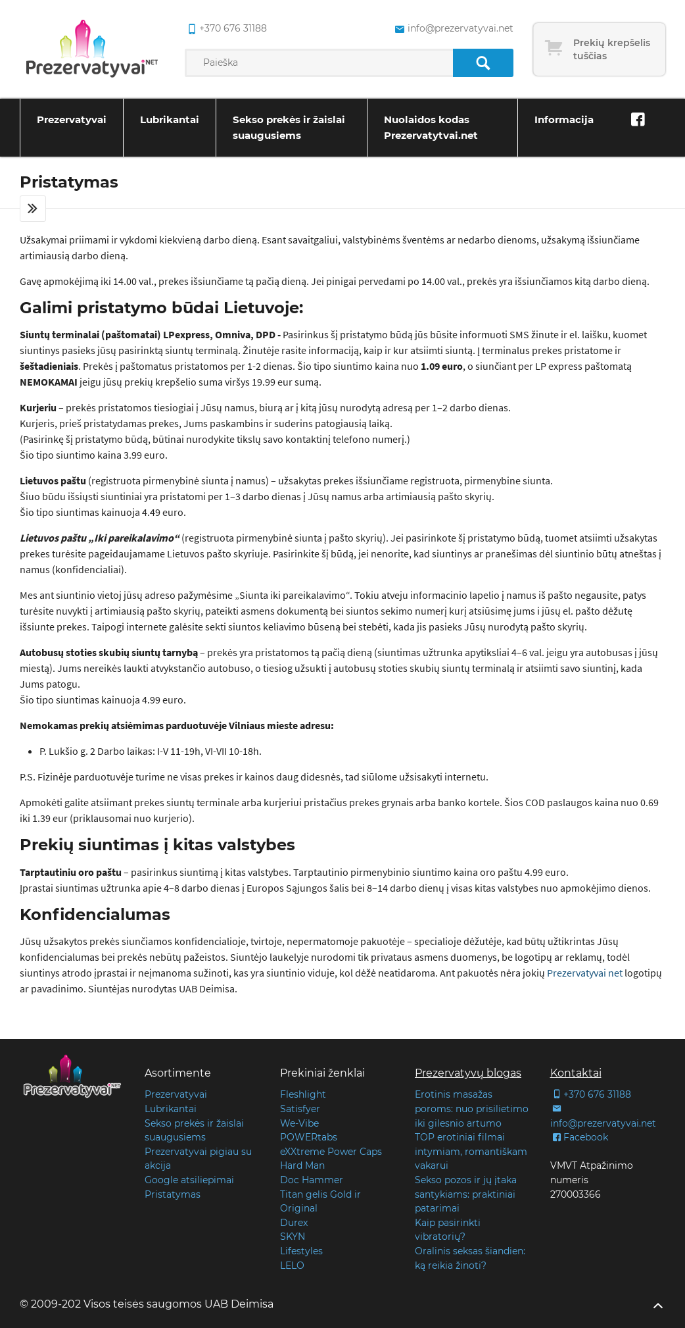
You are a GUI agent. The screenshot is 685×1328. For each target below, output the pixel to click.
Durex (294, 1223)
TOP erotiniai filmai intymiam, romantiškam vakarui (471, 1151)
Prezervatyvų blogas (468, 1073)
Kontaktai (576, 1073)
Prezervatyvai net (585, 972)
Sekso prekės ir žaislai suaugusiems (289, 127)
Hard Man (302, 1165)
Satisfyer (300, 1109)
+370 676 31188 (590, 1094)
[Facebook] (637, 120)
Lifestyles (301, 1251)
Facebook (579, 1137)
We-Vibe (299, 1123)
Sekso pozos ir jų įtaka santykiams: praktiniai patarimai (466, 1194)
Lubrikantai (169, 119)
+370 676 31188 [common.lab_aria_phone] (226, 29)
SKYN (292, 1236)
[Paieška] (483, 63)
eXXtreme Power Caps (331, 1152)
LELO (292, 1265)
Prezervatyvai (71, 119)
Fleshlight (303, 1094)
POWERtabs (308, 1137)
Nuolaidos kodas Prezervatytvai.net (431, 127)
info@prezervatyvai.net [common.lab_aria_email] (452, 29)
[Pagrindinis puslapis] (92, 49)
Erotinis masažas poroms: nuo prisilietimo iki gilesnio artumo (472, 1108)
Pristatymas (173, 1194)
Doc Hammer (311, 1180)
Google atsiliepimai (189, 1180)
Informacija (564, 119)
